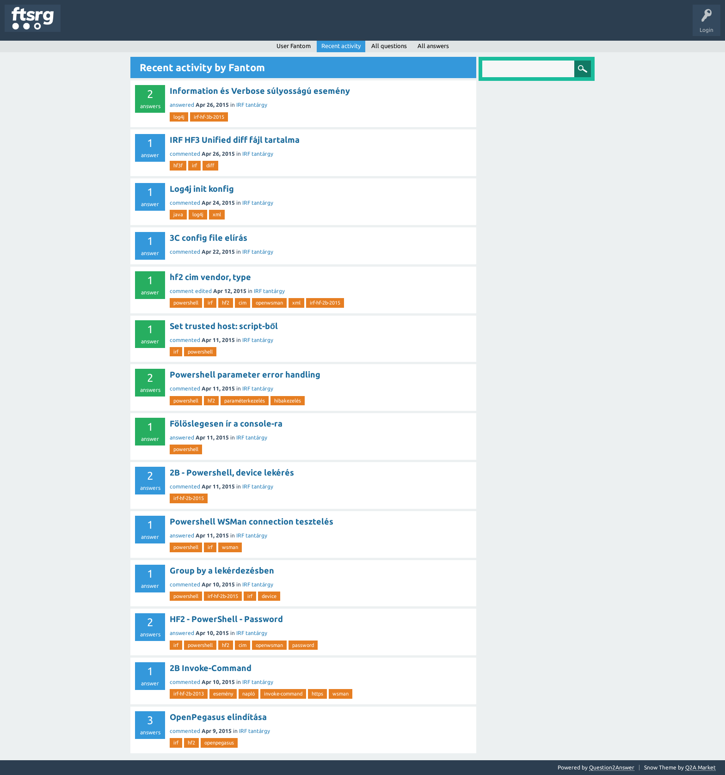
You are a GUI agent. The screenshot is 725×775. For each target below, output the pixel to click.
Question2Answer (611, 767)
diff (210, 165)
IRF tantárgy (251, 105)
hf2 (225, 302)
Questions (80, 25)
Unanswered (119, 25)
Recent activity (341, 46)
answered (182, 105)
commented (185, 154)
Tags (154, 25)
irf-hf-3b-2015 (209, 117)
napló (248, 693)
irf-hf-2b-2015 (325, 302)
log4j (178, 117)
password (303, 645)
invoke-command (283, 693)
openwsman (269, 302)
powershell (185, 302)
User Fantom (293, 46)
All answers (433, 46)
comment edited (191, 291)
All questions (389, 46)
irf (194, 165)
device (269, 596)
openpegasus (219, 742)
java (178, 214)
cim (242, 302)
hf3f (178, 165)
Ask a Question (273, 25)
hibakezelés (287, 400)
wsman (230, 547)
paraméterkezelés (244, 400)
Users (183, 25)
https (317, 693)
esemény (223, 693)
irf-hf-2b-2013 (188, 693)
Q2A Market (700, 767)
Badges (211, 25)
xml (217, 214)
